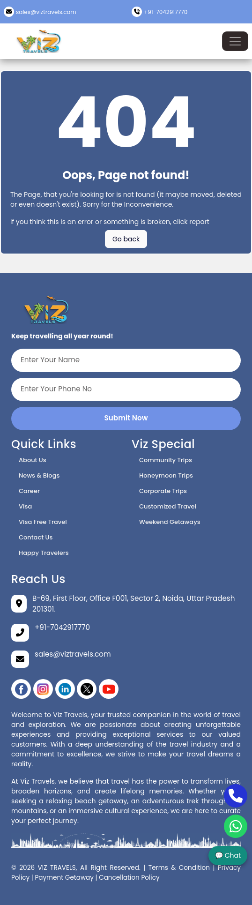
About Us (32, 460)
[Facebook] (21, 689)
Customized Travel (167, 506)
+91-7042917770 (165, 12)
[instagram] (43, 689)
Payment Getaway (64, 877)
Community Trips (165, 460)
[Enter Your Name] (126, 360)
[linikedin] (65, 689)
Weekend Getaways (169, 521)
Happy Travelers (44, 552)
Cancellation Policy (129, 877)
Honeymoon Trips (166, 475)
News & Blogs (39, 475)
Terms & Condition (179, 867)
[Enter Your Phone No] (126, 389)
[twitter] (86, 689)
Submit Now (126, 418)
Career (29, 490)
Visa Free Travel (43, 521)
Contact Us (35, 537)
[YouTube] (109, 689)
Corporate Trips (163, 490)
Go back (126, 239)
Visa (25, 506)
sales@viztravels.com (46, 12)
